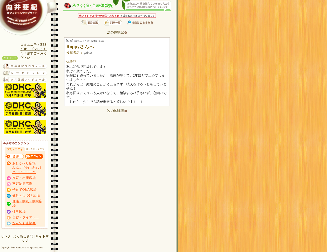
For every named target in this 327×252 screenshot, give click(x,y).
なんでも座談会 (24, 223)
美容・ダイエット (25, 217)
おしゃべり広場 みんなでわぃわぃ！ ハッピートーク (27, 167)
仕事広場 (19, 211)
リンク (6, 236)
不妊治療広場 (22, 183)
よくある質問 (23, 236)
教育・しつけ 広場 (26, 195)
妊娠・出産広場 (24, 178)
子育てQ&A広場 (24, 189)
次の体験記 (117, 32)
